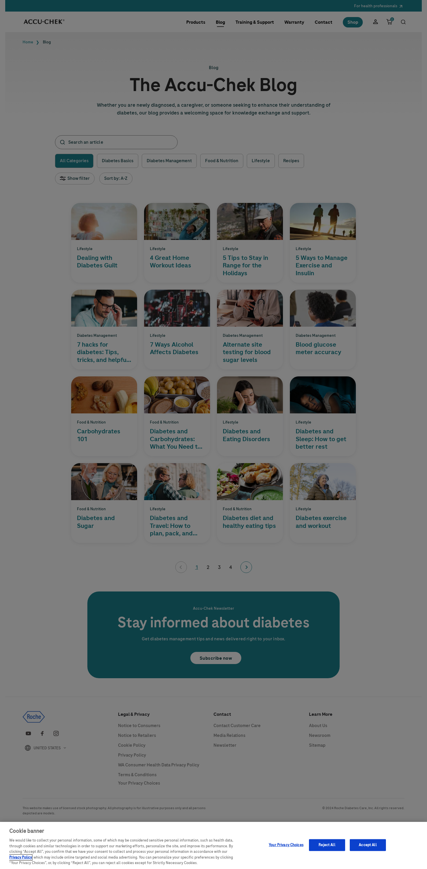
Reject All (327, 844)
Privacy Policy (20, 857)
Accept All (367, 844)
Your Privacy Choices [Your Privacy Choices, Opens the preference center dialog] (286, 844)
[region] (213, 845)
